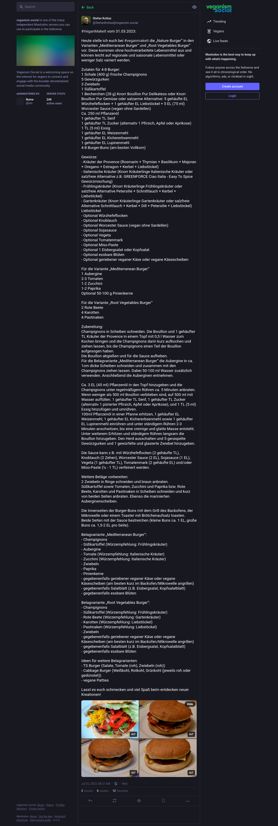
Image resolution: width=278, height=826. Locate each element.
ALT (133, 734)
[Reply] (90, 800)
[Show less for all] (194, 7)
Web (125, 783)
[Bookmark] (163, 800)
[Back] (133, 7)
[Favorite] (139, 800)
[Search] (46, 6)
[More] (187, 801)
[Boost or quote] (114, 800)
